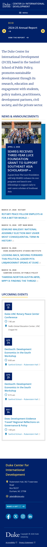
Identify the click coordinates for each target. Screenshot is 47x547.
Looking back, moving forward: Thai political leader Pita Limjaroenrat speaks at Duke (22, 258)
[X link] (15, 516)
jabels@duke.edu (16, 496)
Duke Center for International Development (17, 470)
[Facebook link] (8, 516)
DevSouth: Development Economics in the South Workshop (18, 353)
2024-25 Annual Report (22, 27)
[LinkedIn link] (30, 516)
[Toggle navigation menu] (23, 12)
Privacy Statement (26, 542)
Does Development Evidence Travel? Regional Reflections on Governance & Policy (22, 422)
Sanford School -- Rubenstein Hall (23, 364)
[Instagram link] (23, 516)
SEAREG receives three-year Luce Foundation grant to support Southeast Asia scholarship (23, 160)
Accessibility (10, 542)
